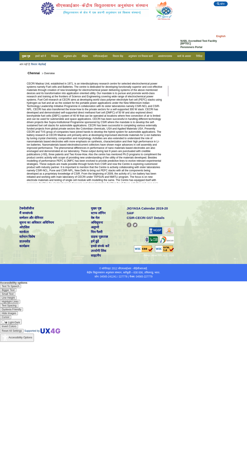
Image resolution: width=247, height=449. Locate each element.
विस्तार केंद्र (118, 56)
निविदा (199, 56)
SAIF (130, 213)
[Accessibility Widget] (17, 338)
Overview (183, 81)
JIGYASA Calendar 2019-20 (147, 208)
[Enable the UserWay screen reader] (10, 286)
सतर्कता (24, 232)
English (221, 36)
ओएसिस (24, 227)
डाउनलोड (24, 241)
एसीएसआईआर (100, 56)
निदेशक (54, 56)
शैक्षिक (85, 56)
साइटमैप (96, 255)
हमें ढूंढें (95, 241)
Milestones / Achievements (194, 98)
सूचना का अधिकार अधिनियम (36, 222)
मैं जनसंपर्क (26, 213)
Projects (183, 92)
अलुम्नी (95, 227)
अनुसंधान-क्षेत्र (69, 56)
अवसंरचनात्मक (165, 56)
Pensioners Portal (191, 47)
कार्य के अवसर (184, 56)
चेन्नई (43, 64)
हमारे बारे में (40, 56)
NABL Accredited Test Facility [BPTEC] (198, 42)
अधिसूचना (97, 222)
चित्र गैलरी (96, 232)
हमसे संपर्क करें (100, 246)
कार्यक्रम (24, 246)
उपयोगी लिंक (98, 251)
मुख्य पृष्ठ (26, 56)
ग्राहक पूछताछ (99, 236)
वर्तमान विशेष (27, 236)
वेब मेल (95, 218)
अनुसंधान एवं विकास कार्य (140, 56)
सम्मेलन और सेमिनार (31, 218)
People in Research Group (194, 87)
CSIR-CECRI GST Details (146, 218)
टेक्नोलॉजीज (26, 208)
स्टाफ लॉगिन (98, 213)
